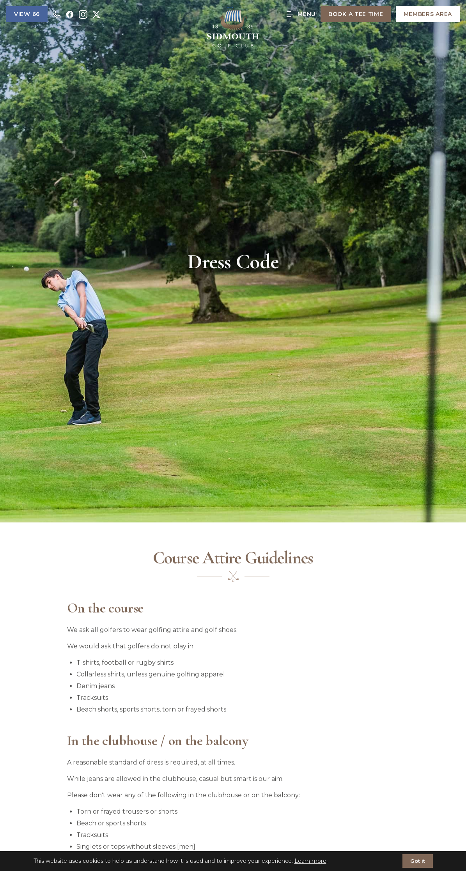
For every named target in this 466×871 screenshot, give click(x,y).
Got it (417, 861)
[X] (96, 14)
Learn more (310, 860)
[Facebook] (70, 14)
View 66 (27, 14)
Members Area (428, 14)
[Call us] (56, 14)
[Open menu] (301, 14)
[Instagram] (83, 14)
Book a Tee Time (355, 14)
